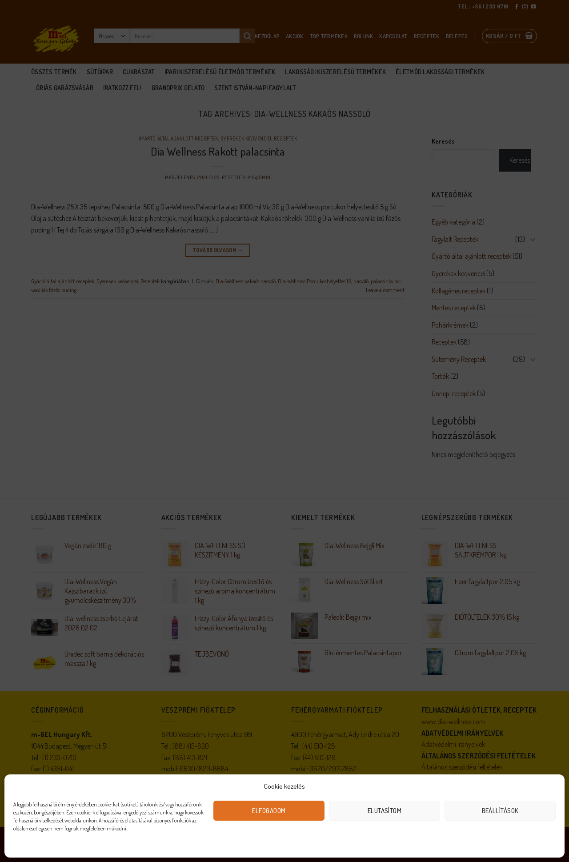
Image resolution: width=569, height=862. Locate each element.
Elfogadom (268, 810)
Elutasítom (385, 810)
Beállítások (500, 810)
